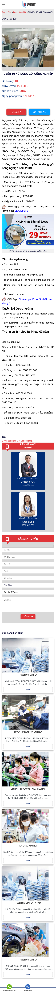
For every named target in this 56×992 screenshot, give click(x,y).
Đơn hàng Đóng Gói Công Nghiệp (17, 441)
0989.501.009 (28, 485)
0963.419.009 (28, 525)
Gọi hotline (39, 112)
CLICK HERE (21, 210)
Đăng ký (16, 112)
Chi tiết (28, 689)
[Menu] (3, 4)
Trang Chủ (7, 12)
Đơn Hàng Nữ (20, 12)
